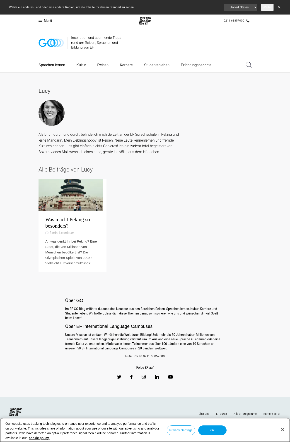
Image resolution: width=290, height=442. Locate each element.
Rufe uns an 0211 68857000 (145, 370)
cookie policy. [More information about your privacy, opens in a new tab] (39, 438)
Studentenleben (156, 65)
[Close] (283, 430)
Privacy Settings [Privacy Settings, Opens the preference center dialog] (181, 430)
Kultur (81, 65)
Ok (212, 430)
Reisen (103, 65)
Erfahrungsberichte (196, 65)
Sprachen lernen (52, 65)
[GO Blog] (51, 42)
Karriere (126, 65)
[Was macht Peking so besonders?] (72, 232)
